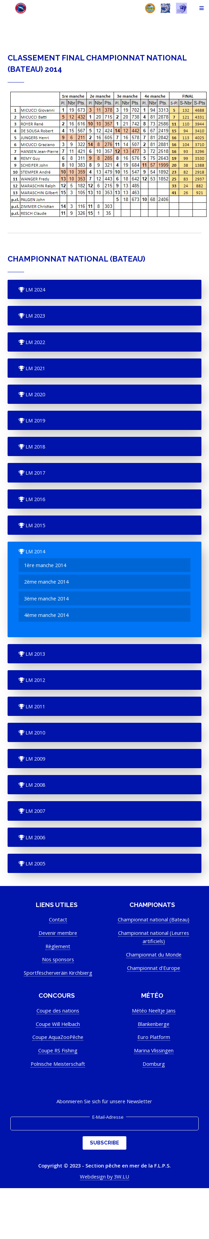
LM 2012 (34, 679)
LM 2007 (34, 810)
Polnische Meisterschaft (58, 1063)
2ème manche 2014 (46, 581)
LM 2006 (34, 837)
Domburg (154, 1063)
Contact (58, 919)
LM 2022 (34, 342)
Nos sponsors (58, 959)
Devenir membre (58, 932)
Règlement (57, 946)
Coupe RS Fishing (57, 1050)
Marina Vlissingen (154, 1050)
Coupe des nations (57, 1010)
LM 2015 (34, 525)
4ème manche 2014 (46, 614)
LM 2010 (34, 732)
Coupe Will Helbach (58, 1023)
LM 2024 (34, 289)
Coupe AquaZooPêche (57, 1036)
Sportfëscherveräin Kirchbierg (58, 972)
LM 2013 (34, 653)
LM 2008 (34, 784)
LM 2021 (34, 368)
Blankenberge (153, 1023)
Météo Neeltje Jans (154, 1010)
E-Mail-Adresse (108, 1117)
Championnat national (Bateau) (153, 919)
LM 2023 (34, 315)
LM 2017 (34, 472)
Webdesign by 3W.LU (104, 1176)
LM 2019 (34, 420)
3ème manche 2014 (46, 598)
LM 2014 (34, 551)
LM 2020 (34, 394)
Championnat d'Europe (153, 967)
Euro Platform (153, 1036)
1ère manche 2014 (45, 565)
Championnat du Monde (153, 954)
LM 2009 (34, 758)
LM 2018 (34, 446)
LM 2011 (34, 706)
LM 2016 (34, 499)
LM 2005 (34, 863)
